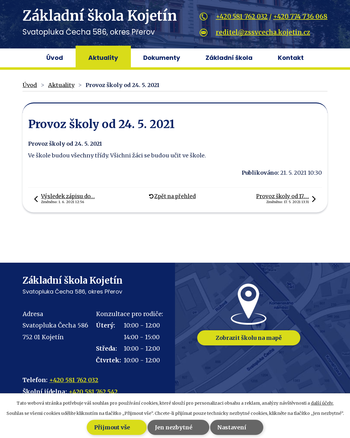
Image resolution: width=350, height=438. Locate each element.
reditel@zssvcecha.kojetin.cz (263, 32)
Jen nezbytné (166, 427)
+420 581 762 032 (242, 16)
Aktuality (103, 57)
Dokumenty (161, 57)
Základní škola (229, 57)
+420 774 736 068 (300, 16)
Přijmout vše (85, 427)
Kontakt (291, 57)
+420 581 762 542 (93, 391)
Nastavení (242, 427)
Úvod (54, 57)
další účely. (322, 403)
